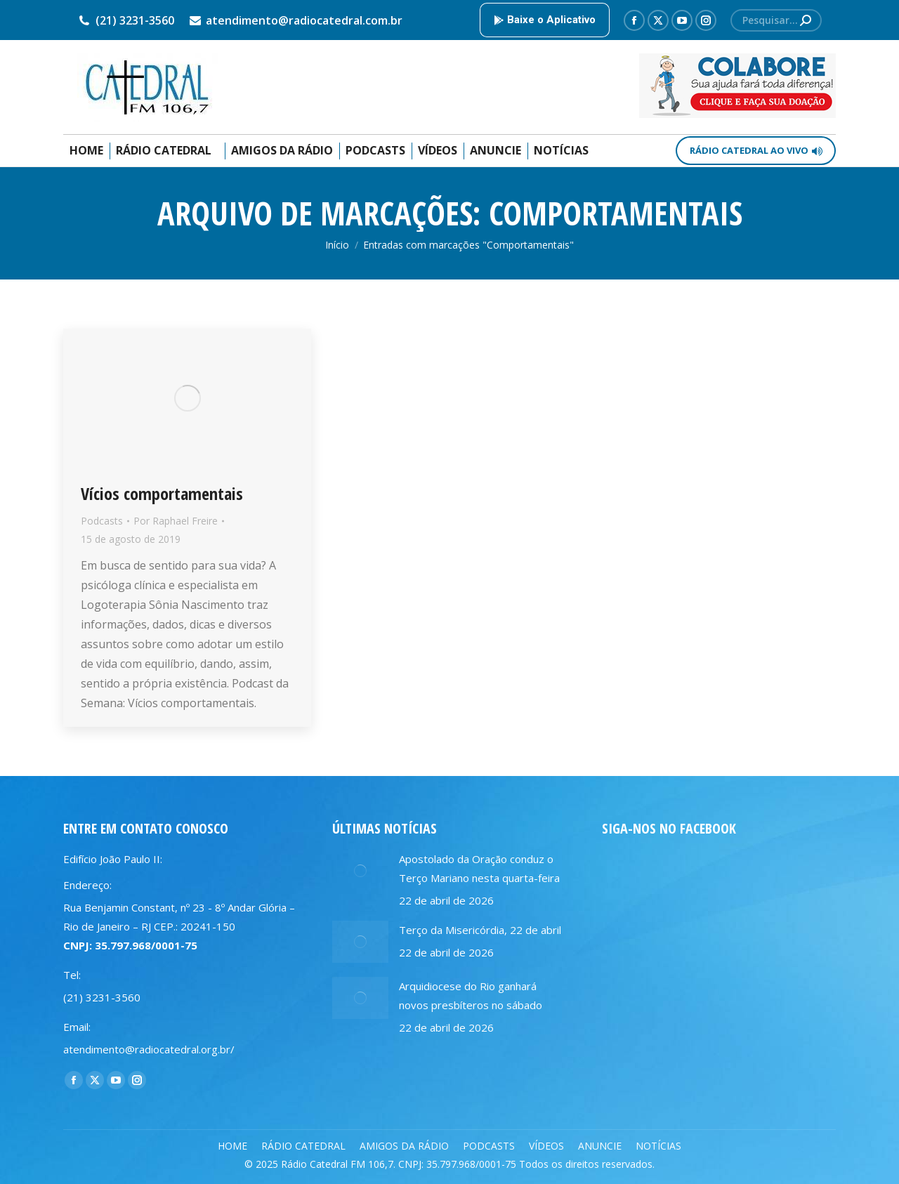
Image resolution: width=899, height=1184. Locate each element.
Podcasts (102, 520)
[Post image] (360, 871)
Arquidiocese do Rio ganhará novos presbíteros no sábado (470, 995)
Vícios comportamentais (162, 493)
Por (175, 520)
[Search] (776, 20)
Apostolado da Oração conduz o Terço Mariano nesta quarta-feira (479, 868)
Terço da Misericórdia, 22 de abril (480, 930)
